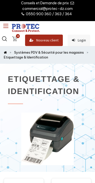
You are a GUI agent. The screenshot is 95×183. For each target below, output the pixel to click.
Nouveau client (44, 40)
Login (79, 40)
